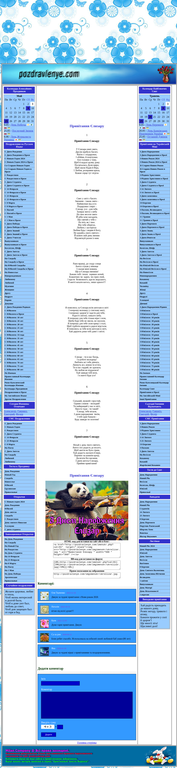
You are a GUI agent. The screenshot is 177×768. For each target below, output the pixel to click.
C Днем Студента (13, 434)
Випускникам (146, 241)
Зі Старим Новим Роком (151, 165)
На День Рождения (14, 539)
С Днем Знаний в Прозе (16, 234)
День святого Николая (16, 522)
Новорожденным (13, 276)
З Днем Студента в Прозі (152, 185)
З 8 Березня (145, 203)
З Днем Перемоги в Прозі (152, 227)
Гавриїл (156, 411)
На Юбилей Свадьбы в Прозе (19, 269)
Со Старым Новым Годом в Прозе (18, 170)
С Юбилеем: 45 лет (14, 345)
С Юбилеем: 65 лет (14, 359)
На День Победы (13, 574)
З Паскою (144, 448)
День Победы (18, 124)
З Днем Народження (149, 151)
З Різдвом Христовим (150, 175)
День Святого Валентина (152, 570)
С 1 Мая (9, 216)
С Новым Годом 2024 (15, 158)
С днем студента (12, 529)
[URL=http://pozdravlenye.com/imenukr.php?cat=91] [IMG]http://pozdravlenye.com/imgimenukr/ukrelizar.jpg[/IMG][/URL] (86, 565)
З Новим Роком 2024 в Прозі (153, 162)
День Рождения (12, 471)
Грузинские (10, 488)
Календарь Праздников (16, 388)
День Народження (148, 474)
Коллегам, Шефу (13, 248)
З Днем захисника (148, 196)
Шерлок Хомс (146, 529)
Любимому (10, 279)
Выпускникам (11, 241)
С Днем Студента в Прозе (17, 185)
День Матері (146, 587)
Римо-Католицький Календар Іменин (154, 383)
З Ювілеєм (145, 310)
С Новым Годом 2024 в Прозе (19, 162)
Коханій (143, 282)
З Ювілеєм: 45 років (149, 345)
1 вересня (144, 594)
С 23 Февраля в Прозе (15, 199)
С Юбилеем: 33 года (14, 335)
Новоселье (10, 481)
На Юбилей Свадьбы (15, 265)
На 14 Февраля (12, 556)
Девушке (9, 303)
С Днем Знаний (12, 230)
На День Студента (13, 553)
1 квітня (144, 580)
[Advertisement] (88, 32)
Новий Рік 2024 (147, 546)
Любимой (9, 282)
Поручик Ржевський (150, 526)
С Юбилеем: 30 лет (14, 331)
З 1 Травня (145, 216)
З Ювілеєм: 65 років (149, 359)
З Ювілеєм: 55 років (149, 352)
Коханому (144, 279)
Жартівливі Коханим (150, 465)
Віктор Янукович (148, 536)
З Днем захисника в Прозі (152, 199)
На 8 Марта (10, 563)
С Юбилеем (10, 310)
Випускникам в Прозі (150, 244)
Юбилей (9, 485)
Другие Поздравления (15, 399)
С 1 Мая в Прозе (13, 220)
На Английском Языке (16, 395)
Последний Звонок (22, 130)
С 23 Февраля (11, 196)
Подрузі (143, 296)
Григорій (144, 414)
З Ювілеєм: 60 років (149, 355)
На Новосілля (146, 272)
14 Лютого (145, 512)
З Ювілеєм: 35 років (149, 338)
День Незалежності (149, 591)
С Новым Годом (12, 427)
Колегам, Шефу (147, 248)
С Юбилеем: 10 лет (14, 317)
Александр (10, 411)
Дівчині (143, 303)
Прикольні (145, 492)
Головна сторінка (86, 742)
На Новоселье (11, 272)
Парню (8, 300)
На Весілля (145, 258)
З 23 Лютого (145, 441)
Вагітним (144, 563)
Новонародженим (148, 276)
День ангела (11, 512)
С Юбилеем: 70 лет (14, 362)
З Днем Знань (146, 230)
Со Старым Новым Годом (17, 165)
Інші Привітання (148, 399)
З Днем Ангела (147, 251)
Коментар (46, 689)
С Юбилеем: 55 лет (14, 352)
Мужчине (9, 286)
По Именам (10, 373)
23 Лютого (145, 515)
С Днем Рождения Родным (17, 307)
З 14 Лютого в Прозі (149, 192)
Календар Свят (147, 388)
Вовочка (144, 533)
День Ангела (146, 556)
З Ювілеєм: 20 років (149, 324)
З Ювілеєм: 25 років (149, 328)
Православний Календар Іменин (152, 377)
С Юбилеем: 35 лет (14, 338)
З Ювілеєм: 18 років (149, 321)
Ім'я (43, 678)
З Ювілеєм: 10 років (149, 317)
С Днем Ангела (12, 251)
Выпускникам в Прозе (16, 244)
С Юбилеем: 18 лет (14, 321)
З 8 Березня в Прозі (149, 206)
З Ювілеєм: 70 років (149, 362)
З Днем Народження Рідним (153, 307)
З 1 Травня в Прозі (149, 220)
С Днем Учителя (13, 237)
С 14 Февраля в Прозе (15, 192)
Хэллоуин (9, 526)
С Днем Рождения (13, 151)
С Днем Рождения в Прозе (17, 155)
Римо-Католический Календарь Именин (14, 383)
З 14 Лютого (145, 189)
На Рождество (11, 549)
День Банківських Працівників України (153, 132)
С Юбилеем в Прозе (14, 314)
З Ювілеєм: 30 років (149, 331)
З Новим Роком (147, 427)
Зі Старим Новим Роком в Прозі (152, 170)
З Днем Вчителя (147, 237)
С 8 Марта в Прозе (14, 206)
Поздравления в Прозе (16, 392)
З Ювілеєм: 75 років (149, 366)
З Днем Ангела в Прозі (151, 255)
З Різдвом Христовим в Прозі (154, 178)
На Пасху (9, 448)
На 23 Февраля (12, 560)
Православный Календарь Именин (17, 377)
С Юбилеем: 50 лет (14, 348)
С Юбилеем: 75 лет (14, 366)
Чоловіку (144, 286)
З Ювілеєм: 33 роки (149, 335)
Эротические (11, 577)
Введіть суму (48, 722)
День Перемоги (154, 124)
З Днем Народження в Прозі (153, 155)
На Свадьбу (10, 258)
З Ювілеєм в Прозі (149, 314)
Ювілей (143, 488)
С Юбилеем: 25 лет (14, 328)
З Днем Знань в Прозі (150, 234)
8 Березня (144, 519)
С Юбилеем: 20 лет (14, 324)
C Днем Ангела (12, 451)
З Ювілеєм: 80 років (149, 369)
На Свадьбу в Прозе (14, 262)
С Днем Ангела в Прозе (16, 255)
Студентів (144, 508)
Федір (153, 414)
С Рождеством (11, 175)
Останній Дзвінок (157, 136)
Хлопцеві (144, 300)
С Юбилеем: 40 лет (14, 342)
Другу (7, 293)
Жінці (143, 289)
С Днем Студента (13, 182)
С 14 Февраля (11, 189)
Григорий (9, 414)
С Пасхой (9, 210)
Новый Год (10, 474)
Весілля (143, 481)
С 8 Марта (10, 203)
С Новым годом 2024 (15, 501)
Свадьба (9, 478)
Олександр (145, 411)
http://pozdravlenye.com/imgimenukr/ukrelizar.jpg (86, 575)
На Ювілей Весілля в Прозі (153, 269)
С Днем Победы (12, 223)
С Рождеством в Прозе (15, 178)
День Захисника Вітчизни (152, 574)
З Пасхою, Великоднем (151, 210)
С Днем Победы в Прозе (16, 227)
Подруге (9, 296)
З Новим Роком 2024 (149, 158)
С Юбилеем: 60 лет (14, 355)
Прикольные (11, 492)
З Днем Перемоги (148, 223)
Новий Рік (145, 478)
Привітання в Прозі (149, 392)
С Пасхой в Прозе (13, 213)
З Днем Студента (148, 182)
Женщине (9, 289)
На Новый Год (12, 546)
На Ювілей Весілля (149, 265)
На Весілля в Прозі (149, 262)
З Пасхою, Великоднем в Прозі (154, 213)
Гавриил (22, 411)
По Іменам (145, 373)
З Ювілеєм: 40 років (149, 342)
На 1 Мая (9, 570)
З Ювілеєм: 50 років (149, 348)
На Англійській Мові (150, 395)
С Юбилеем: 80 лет (14, 369)
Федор (19, 414)
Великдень (145, 577)
